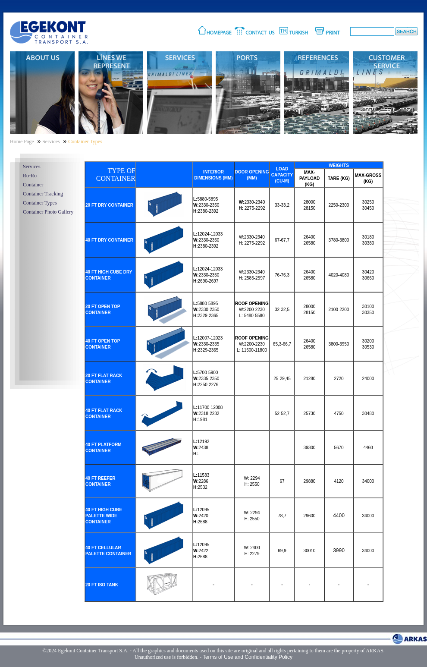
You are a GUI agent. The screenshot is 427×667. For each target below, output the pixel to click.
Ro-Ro (30, 176)
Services (32, 167)
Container (33, 185)
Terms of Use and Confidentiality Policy (247, 657)
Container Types (40, 203)
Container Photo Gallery (48, 212)
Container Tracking (43, 194)
